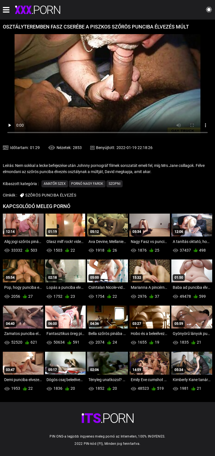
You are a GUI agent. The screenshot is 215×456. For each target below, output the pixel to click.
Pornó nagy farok (87, 184)
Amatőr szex (55, 184)
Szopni (114, 184)
